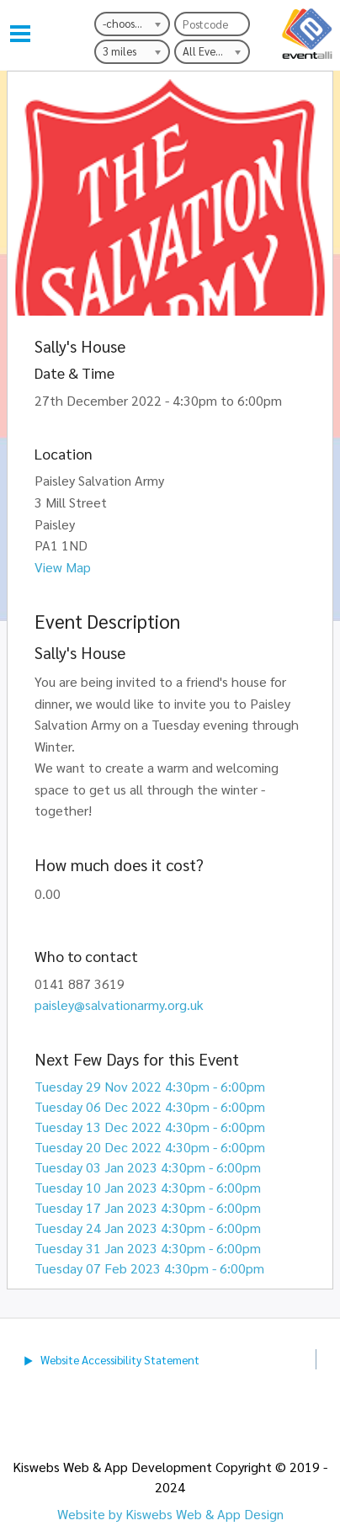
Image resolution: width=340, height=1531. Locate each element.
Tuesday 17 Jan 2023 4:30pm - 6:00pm (148, 1207)
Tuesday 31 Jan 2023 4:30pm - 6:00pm (148, 1248)
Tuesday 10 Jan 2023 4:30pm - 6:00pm (148, 1187)
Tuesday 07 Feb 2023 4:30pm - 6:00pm (149, 1268)
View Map (63, 567)
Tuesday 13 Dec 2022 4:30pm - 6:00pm (150, 1126)
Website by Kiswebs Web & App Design (170, 1514)
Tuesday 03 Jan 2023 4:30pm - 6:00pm (148, 1167)
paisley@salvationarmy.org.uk (119, 1004)
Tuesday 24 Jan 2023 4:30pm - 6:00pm (148, 1227)
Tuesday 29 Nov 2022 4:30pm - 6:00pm (150, 1086)
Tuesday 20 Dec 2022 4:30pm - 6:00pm (150, 1147)
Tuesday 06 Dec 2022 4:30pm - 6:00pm (150, 1106)
